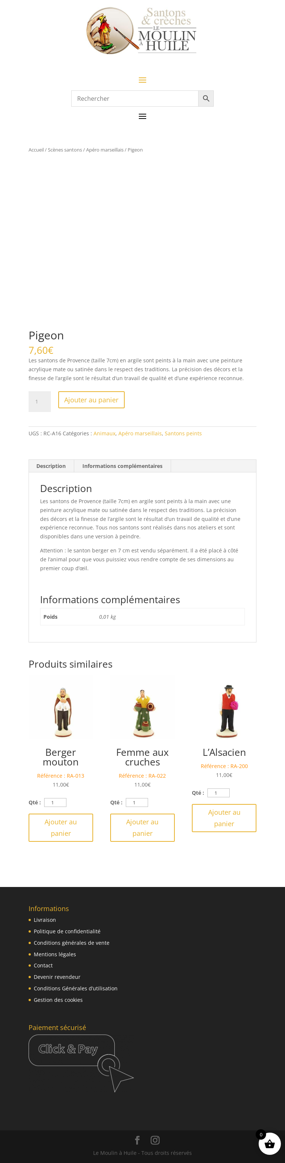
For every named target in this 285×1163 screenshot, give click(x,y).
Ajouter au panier (91, 399)
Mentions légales (55, 954)
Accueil (36, 149)
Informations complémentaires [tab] (122, 465)
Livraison (45, 919)
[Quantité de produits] (40, 401)
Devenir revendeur (57, 976)
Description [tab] (51, 465)
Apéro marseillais (105, 149)
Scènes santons (65, 149)
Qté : (35, 802)
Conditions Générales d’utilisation (76, 988)
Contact (43, 965)
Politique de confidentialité (67, 931)
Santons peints (183, 433)
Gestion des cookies (58, 999)
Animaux (104, 433)
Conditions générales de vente (71, 942)
